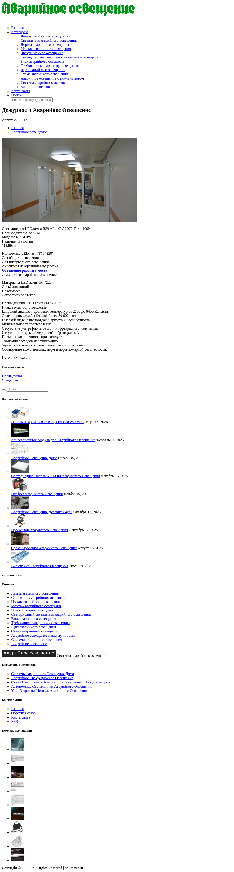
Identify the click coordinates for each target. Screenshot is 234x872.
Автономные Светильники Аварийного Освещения (51, 686)
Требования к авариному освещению (50, 66)
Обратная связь (23, 713)
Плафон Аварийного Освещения (37, 494)
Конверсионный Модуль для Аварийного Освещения (53, 440)
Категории (19, 32)
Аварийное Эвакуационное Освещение (42, 678)
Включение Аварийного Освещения (39, 566)
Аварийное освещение (38, 87)
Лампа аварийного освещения (44, 36)
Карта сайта (20, 91)
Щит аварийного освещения (43, 70)
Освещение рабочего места (24, 270)
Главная (17, 28)
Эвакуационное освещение (42, 53)
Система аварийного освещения (46, 82)
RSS (14, 721)
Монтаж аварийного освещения (46, 49)
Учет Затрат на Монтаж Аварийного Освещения (49, 691)
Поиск (16, 95)
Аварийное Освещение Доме (34, 458)
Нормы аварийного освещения (45, 45)
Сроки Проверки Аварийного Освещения (44, 548)
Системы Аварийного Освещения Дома (42, 674)
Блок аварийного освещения (43, 61)
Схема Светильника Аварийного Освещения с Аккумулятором (60, 682)
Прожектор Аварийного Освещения (39, 530)
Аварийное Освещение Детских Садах (41, 512)
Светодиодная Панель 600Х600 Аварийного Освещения (55, 476)
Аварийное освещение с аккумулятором (52, 78)
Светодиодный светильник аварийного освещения (60, 57)
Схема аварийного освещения (44, 74)
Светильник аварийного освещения (49, 40)
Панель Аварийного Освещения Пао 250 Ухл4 (47, 422)
